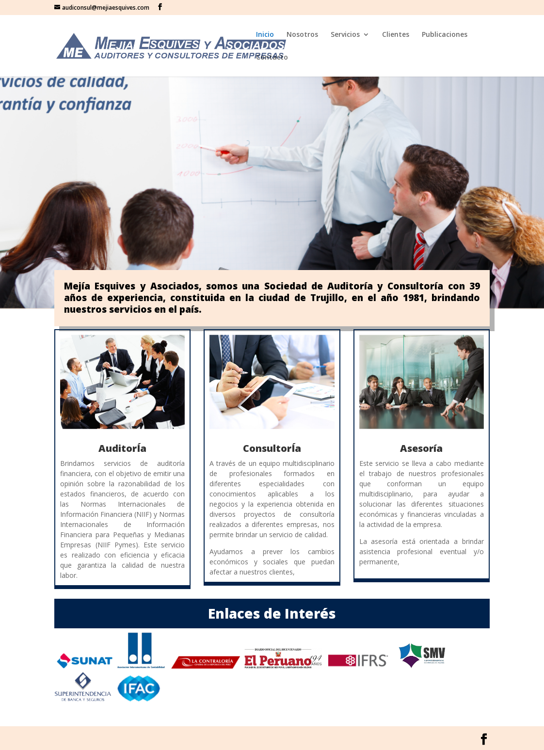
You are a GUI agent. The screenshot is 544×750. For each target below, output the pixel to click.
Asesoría (421, 448)
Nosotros (302, 35)
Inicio (265, 35)
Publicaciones (444, 35)
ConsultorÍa (272, 448)
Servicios (345, 35)
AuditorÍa (122, 448)
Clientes (395, 35)
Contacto (272, 58)
